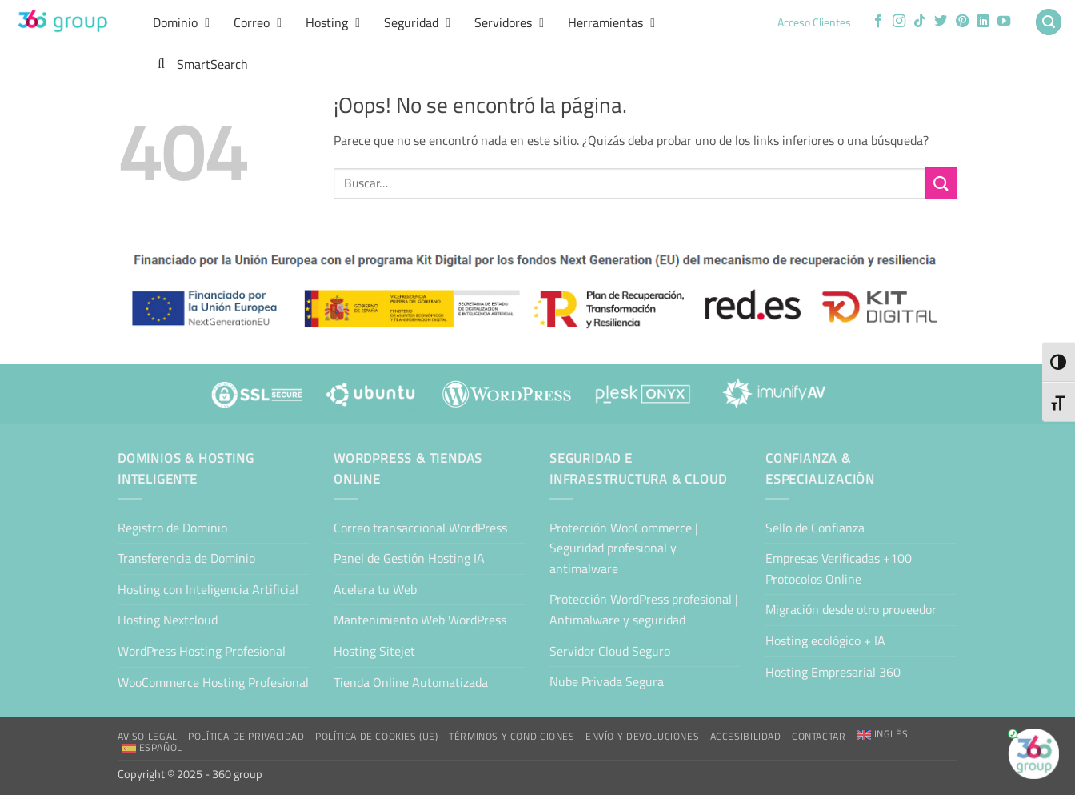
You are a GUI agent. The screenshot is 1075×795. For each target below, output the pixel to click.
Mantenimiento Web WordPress (420, 620)
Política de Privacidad (246, 736)
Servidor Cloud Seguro (609, 651)
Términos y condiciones (511, 736)
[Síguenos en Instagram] (899, 21)
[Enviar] (941, 183)
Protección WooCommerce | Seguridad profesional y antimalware (623, 548)
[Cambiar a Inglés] (882, 735)
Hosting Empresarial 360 (833, 672)
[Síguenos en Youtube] (1003, 21)
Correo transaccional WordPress (420, 528)
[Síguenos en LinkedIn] (983, 21)
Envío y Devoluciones (642, 736)
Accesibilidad (745, 736)
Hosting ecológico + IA (825, 640)
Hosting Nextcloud (168, 620)
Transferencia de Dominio (186, 558)
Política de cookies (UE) (376, 736)
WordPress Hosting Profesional (202, 651)
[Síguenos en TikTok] (919, 21)
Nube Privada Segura (606, 681)
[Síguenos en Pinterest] (962, 21)
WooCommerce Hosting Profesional (213, 682)
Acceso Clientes (814, 22)
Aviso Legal (148, 736)
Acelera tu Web (375, 589)
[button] (1048, 22)
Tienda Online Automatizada (411, 682)
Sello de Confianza (815, 528)
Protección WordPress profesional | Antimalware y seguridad (643, 609)
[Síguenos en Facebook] (878, 21)
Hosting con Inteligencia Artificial (208, 589)
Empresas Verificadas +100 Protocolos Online (838, 568)
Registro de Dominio (172, 528)
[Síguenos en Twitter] (940, 21)
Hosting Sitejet (374, 651)
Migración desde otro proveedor (851, 609)
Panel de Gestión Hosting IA (409, 558)
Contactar (819, 736)
